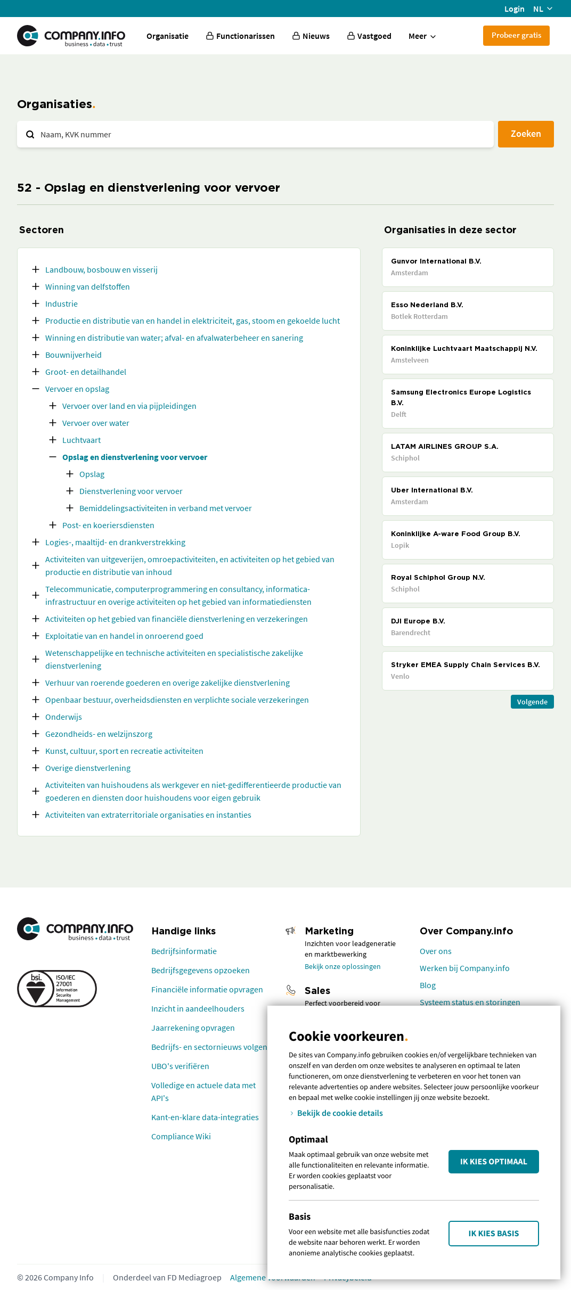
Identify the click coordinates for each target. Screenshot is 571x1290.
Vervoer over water (95, 422)
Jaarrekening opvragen (193, 1027)
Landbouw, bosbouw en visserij (101, 269)
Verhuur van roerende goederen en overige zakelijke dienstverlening (167, 682)
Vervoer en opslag (77, 388)
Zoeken (526, 133)
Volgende (532, 701)
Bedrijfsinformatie (184, 951)
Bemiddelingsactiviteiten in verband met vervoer (165, 508)
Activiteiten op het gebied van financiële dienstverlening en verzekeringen (176, 618)
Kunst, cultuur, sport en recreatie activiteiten (124, 750)
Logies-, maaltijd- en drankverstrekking (115, 542)
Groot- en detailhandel (85, 371)
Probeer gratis (516, 35)
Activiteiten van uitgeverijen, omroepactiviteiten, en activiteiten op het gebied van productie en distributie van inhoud (190, 565)
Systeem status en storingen (470, 1002)
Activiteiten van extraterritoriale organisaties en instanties (148, 814)
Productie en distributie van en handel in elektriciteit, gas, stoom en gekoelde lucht (192, 320)
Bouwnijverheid (73, 354)
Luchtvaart (81, 439)
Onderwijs (63, 716)
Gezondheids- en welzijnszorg (98, 733)
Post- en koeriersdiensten (108, 525)
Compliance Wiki (181, 1136)
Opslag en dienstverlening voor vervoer (134, 456)
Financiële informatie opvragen (207, 989)
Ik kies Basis (494, 1233)
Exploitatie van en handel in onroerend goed (124, 635)
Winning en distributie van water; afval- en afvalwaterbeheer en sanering (174, 337)
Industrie (61, 303)
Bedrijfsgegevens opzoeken (200, 970)
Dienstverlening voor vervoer (131, 491)
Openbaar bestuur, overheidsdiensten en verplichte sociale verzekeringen (177, 699)
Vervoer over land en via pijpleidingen (129, 405)
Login (514, 8)
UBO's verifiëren (180, 1066)
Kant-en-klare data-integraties (205, 1117)
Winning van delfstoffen (87, 286)
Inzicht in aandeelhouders (197, 1008)
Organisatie (167, 35)
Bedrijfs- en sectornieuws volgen (209, 1046)
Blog (428, 985)
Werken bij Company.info (465, 968)
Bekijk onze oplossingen (343, 966)
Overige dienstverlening (87, 767)
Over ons (436, 951)
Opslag (91, 474)
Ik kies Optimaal (493, 1161)
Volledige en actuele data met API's (203, 1091)
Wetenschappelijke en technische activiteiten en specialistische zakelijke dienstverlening (174, 659)
